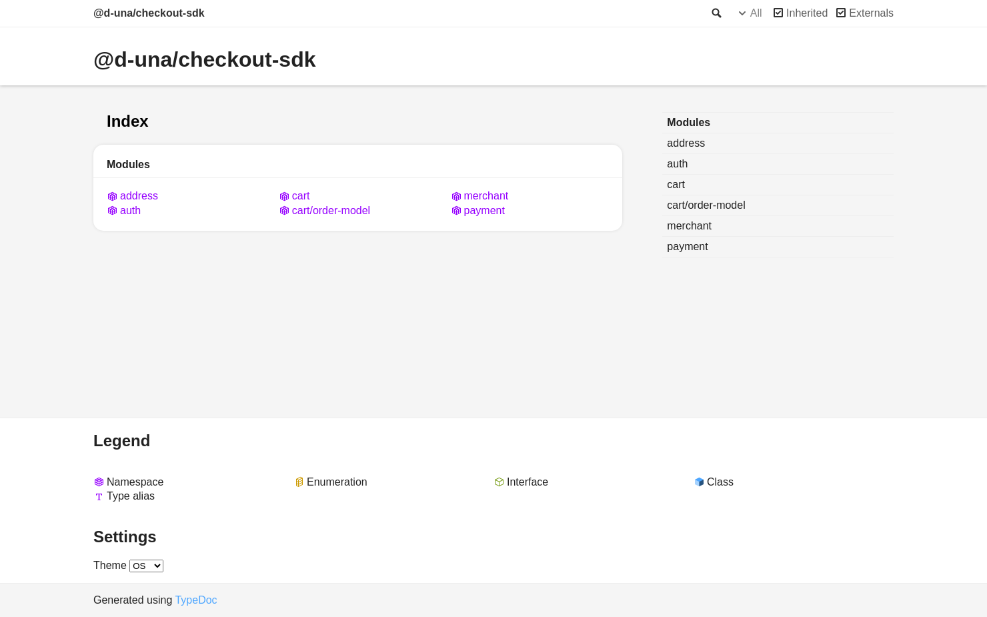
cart (301, 195)
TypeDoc (196, 600)
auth (130, 210)
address (139, 195)
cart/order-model (331, 210)
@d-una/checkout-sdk (149, 13)
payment (484, 210)
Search (715, 13)
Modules (688, 122)
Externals (871, 13)
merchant (486, 195)
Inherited (807, 13)
